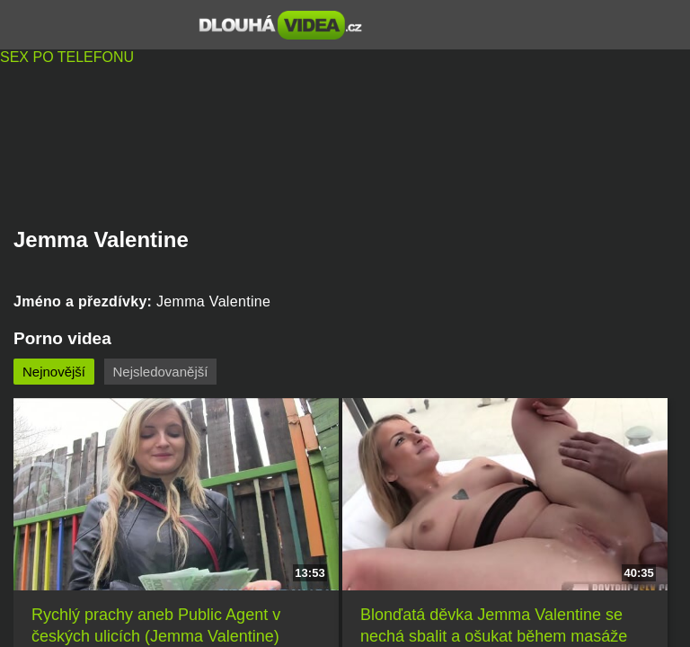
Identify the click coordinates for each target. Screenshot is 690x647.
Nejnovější (53, 371)
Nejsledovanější (160, 371)
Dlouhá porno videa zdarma (281, 25)
